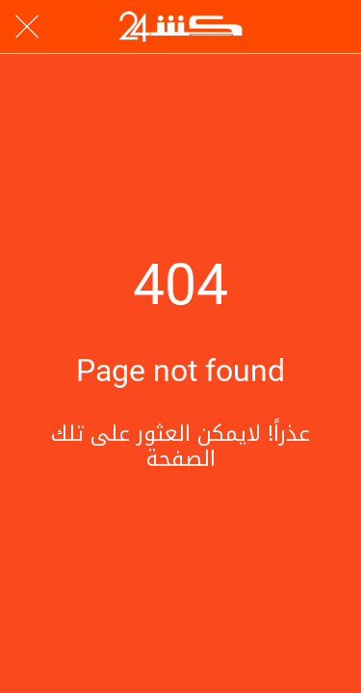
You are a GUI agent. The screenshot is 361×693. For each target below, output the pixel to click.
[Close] (27, 26)
